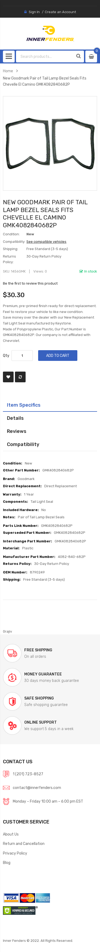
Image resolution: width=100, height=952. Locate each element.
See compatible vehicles (46, 242)
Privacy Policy (15, 853)
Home (8, 71)
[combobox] (45, 56)
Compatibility (23, 444)
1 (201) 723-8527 (28, 774)
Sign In (34, 12)
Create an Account (60, 12)
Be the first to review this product (30, 283)
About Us (11, 834)
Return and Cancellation (24, 843)
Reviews (16, 431)
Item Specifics (24, 405)
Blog (6, 862)
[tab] (50, 405)
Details (15, 418)
